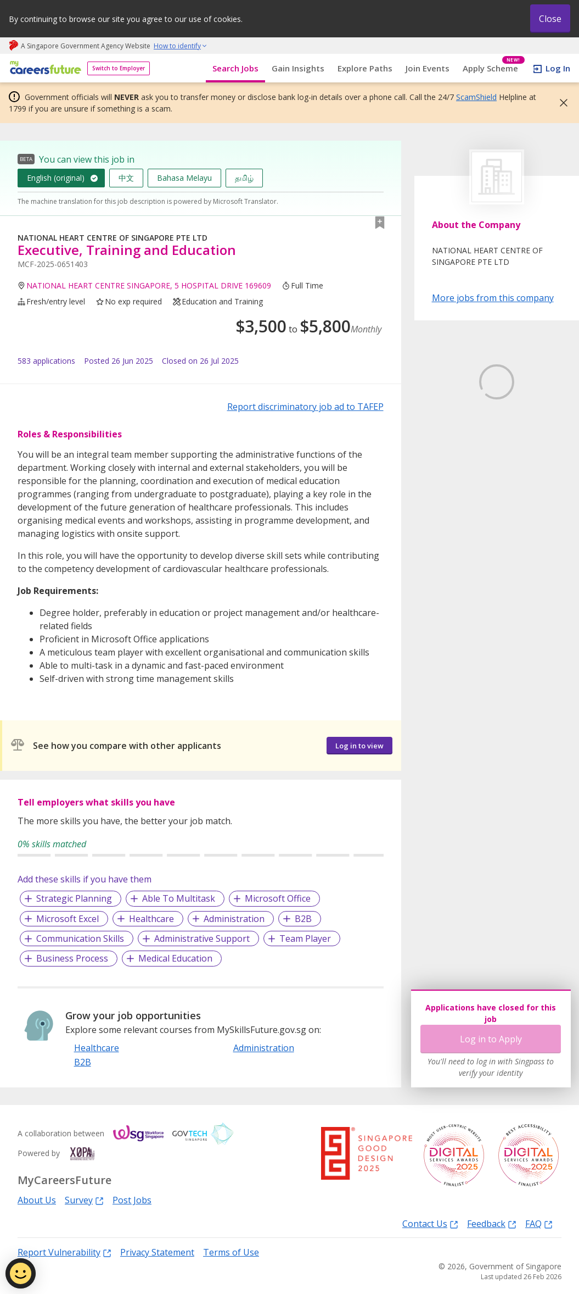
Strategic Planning (74, 898)
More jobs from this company (493, 297)
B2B (303, 919)
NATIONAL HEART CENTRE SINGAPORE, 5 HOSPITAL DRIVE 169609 (148, 285)
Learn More (506, 428)
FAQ (539, 1223)
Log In (558, 68)
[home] (43, 68)
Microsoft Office (278, 898)
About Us (37, 1200)
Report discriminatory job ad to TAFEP (305, 407)
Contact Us (430, 1223)
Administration (234, 919)
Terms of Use (231, 1252)
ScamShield (476, 97)
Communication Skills (80, 938)
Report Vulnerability (64, 1252)
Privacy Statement (157, 1252)
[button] (560, 102)
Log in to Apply (491, 1039)
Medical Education (175, 958)
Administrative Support (202, 938)
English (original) (56, 178)
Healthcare (151, 919)
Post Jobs (132, 1200)
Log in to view (359, 746)
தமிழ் (244, 178)
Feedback (491, 1223)
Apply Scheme (494, 68)
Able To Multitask (178, 898)
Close (550, 19)
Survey (84, 1200)
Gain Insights (298, 68)
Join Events (427, 68)
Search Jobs (235, 68)
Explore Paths (365, 68)
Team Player (305, 938)
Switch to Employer (118, 68)
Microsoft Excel (67, 919)
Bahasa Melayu (184, 178)
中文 (126, 178)
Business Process (72, 958)
